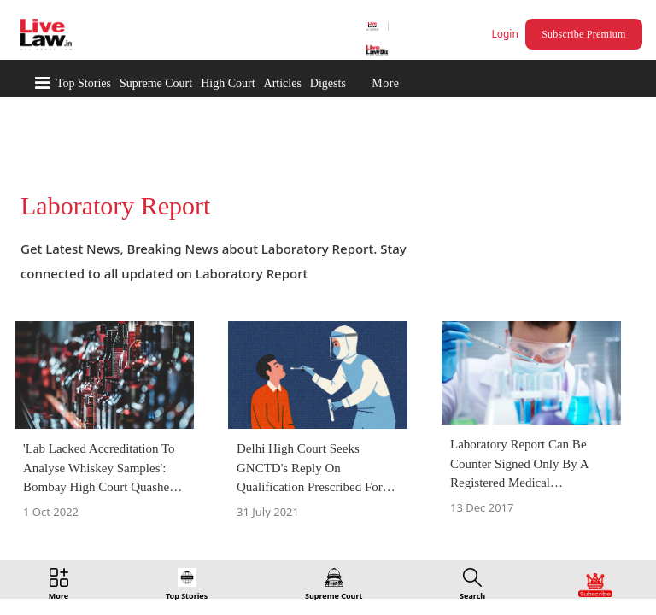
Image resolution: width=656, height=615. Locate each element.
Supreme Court (156, 83)
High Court (228, 83)
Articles (283, 83)
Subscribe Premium (586, 34)
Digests (328, 83)
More (385, 83)
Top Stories (83, 83)
